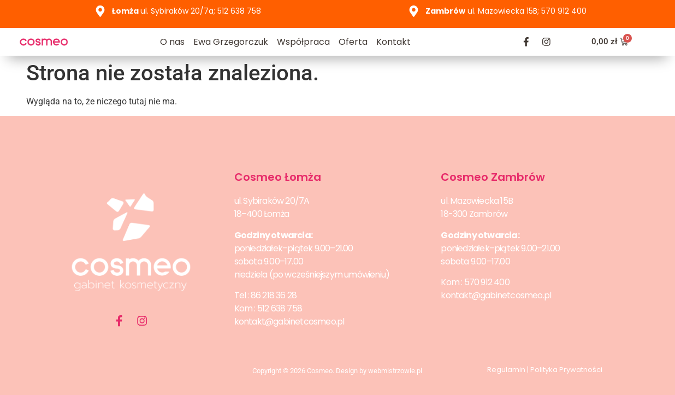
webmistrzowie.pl (395, 371)
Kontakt (393, 42)
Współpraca (303, 42)
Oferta (353, 42)
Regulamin (506, 369)
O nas (172, 42)
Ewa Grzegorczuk (230, 42)
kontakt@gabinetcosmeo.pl (289, 321)
